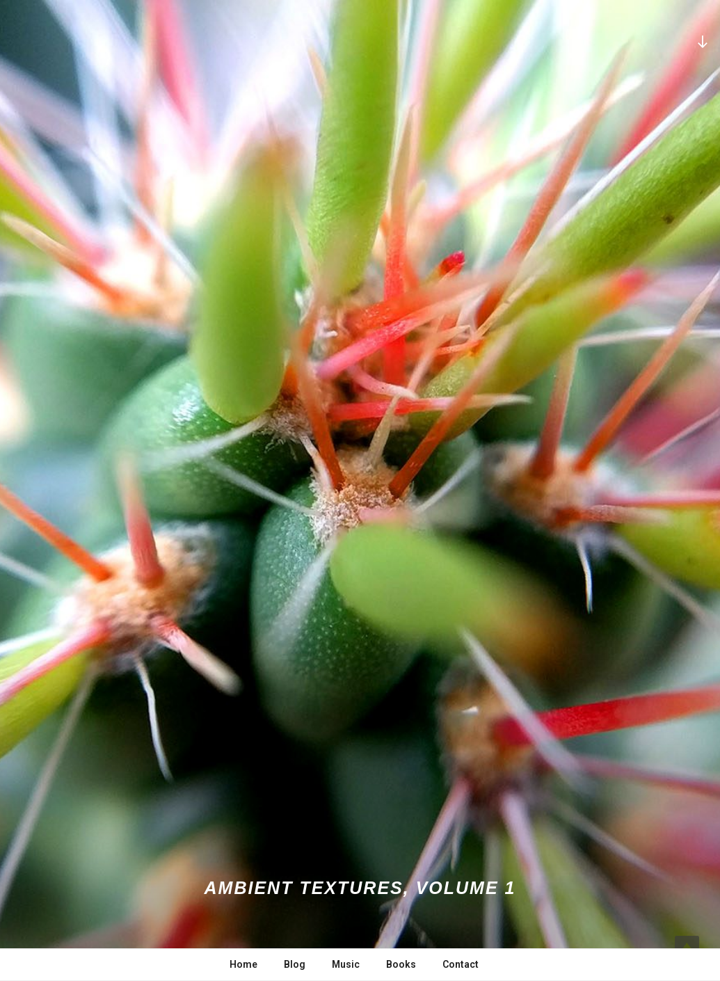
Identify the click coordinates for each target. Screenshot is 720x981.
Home (243, 964)
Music (346, 964)
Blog (294, 964)
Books (401, 964)
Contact (460, 964)
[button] (360, 490)
